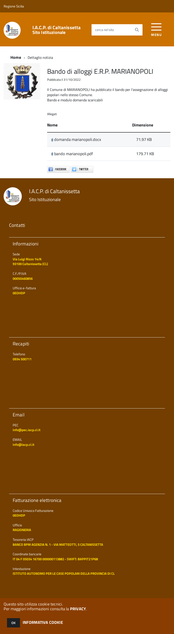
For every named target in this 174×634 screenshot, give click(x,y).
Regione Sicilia (14, 6)
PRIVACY (78, 609)
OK (13, 622)
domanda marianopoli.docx (76, 139)
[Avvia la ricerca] (136, 29)
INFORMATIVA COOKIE (43, 622)
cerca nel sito (104, 29)
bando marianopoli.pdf (72, 154)
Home (15, 57)
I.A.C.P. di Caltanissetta (56, 30)
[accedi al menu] (156, 29)
